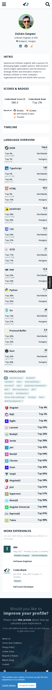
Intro (8, 56)
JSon (19, 385)
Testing (32, 397)
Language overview (19, 140)
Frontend (9, 385)
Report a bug (8, 660)
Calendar (9, 381)
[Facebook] (26, 671)
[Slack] (4, 671)
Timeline (10, 127)
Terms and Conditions (12, 643)
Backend (30, 377)
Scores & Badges (16, 88)
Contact (5, 664)
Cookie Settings (9, 685)
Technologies (15, 371)
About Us (6, 638)
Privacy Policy (8, 647)
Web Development (14, 400)
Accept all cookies (27, 685)
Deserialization (32, 381)
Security (9, 393)
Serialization (22, 393)
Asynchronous (16, 377)
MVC (7, 389)
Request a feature (10, 655)
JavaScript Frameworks (35, 385)
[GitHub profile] (26, 46)
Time (42, 397)
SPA (33, 389)
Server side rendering (15, 397)
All (6, 378)
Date (19, 381)
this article (24, 619)
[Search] (47, 4)
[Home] (26, 4)
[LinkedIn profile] (20, 46)
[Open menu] (4, 4)
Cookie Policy (8, 651)
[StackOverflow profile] (31, 46)
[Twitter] (47, 671)
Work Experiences (17, 531)
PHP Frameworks (20, 389)
